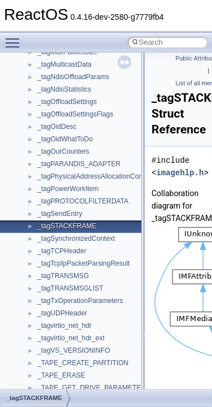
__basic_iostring (61, 144)
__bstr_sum (55, 218)
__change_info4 (61, 318)
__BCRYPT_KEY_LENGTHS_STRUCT (97, 156)
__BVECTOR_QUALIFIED (77, 268)
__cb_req (51, 305)
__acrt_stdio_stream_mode (78, 69)
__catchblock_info (64, 293)
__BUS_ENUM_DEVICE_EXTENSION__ (99, 255)
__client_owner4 (61, 355)
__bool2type (55, 181)
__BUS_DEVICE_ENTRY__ (79, 243)
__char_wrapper (61, 343)
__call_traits (55, 280)
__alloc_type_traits (65, 94)
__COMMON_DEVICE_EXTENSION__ (96, 380)
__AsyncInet (56, 106)
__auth (47, 131)
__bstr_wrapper (60, 231)
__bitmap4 (53, 168)
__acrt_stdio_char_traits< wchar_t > (91, 56)
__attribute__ (57, 119)
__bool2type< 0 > (63, 193)
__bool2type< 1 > (63, 206)
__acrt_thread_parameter (75, 81)
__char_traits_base (66, 330)
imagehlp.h (180, 172)
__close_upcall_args (68, 367)
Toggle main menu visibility (15, 38)
